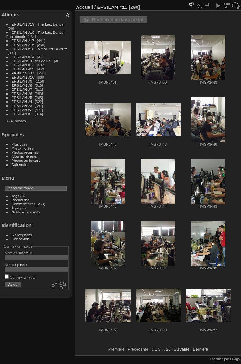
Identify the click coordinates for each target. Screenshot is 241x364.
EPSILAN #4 (22, 102)
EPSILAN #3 (22, 106)
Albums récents (24, 156)
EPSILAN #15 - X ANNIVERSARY (39, 49)
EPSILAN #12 (23, 69)
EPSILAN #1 (22, 114)
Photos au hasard (26, 160)
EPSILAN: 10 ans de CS (32, 61)
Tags (15, 196)
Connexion (20, 239)
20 (168, 349)
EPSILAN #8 (22, 85)
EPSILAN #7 (22, 89)
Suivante (182, 349)
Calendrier (20, 164)
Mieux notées (23, 148)
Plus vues (20, 144)
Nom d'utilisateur (18, 253)
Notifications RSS (26, 212)
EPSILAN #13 (23, 65)
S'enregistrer (22, 235)
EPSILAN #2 (22, 110)
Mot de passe (16, 265)
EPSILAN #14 (23, 57)
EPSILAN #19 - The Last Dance (38, 24)
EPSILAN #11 (23, 73)
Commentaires (24, 204)
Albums (10, 14)
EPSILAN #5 (22, 97)
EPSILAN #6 (22, 93)
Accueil (84, 7)
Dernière (200, 349)
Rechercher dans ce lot (118, 19)
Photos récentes (25, 152)
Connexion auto (20, 277)
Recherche (20, 200)
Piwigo (235, 359)
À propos (19, 208)
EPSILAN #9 (22, 81)
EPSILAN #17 (23, 40)
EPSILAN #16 (23, 45)
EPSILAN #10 (23, 77)
